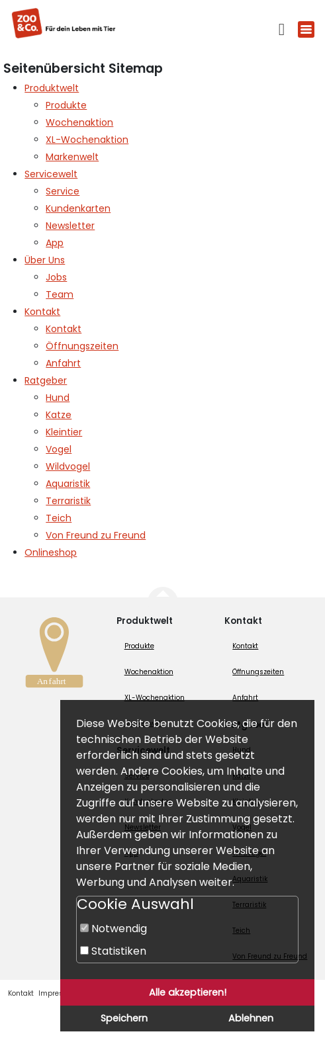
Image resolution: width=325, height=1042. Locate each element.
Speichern (124, 1018)
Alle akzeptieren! (187, 992)
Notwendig (113, 928)
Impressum (58, 993)
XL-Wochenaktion (154, 698)
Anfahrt (245, 698)
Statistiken (113, 951)
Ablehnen (250, 1018)
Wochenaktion (148, 672)
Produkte (139, 646)
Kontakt (245, 646)
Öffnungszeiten (258, 672)
